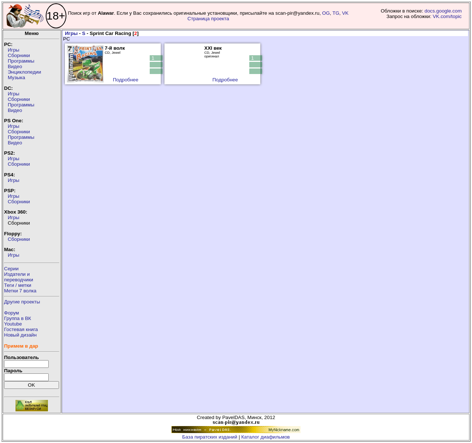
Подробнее (125, 79)
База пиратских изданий (209, 437)
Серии (11, 268)
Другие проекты (22, 302)
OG (326, 13)
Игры (13, 50)
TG (336, 13)
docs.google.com (443, 11)
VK (345, 13)
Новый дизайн (20, 335)
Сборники (19, 55)
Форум (11, 313)
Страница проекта (208, 18)
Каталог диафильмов (265, 437)
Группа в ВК (17, 318)
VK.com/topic (447, 16)
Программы (21, 61)
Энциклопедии (24, 72)
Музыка (16, 77)
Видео (15, 66)
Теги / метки (17, 285)
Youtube (13, 324)
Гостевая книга (21, 329)
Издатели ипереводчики (18, 276)
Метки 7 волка (20, 290)
